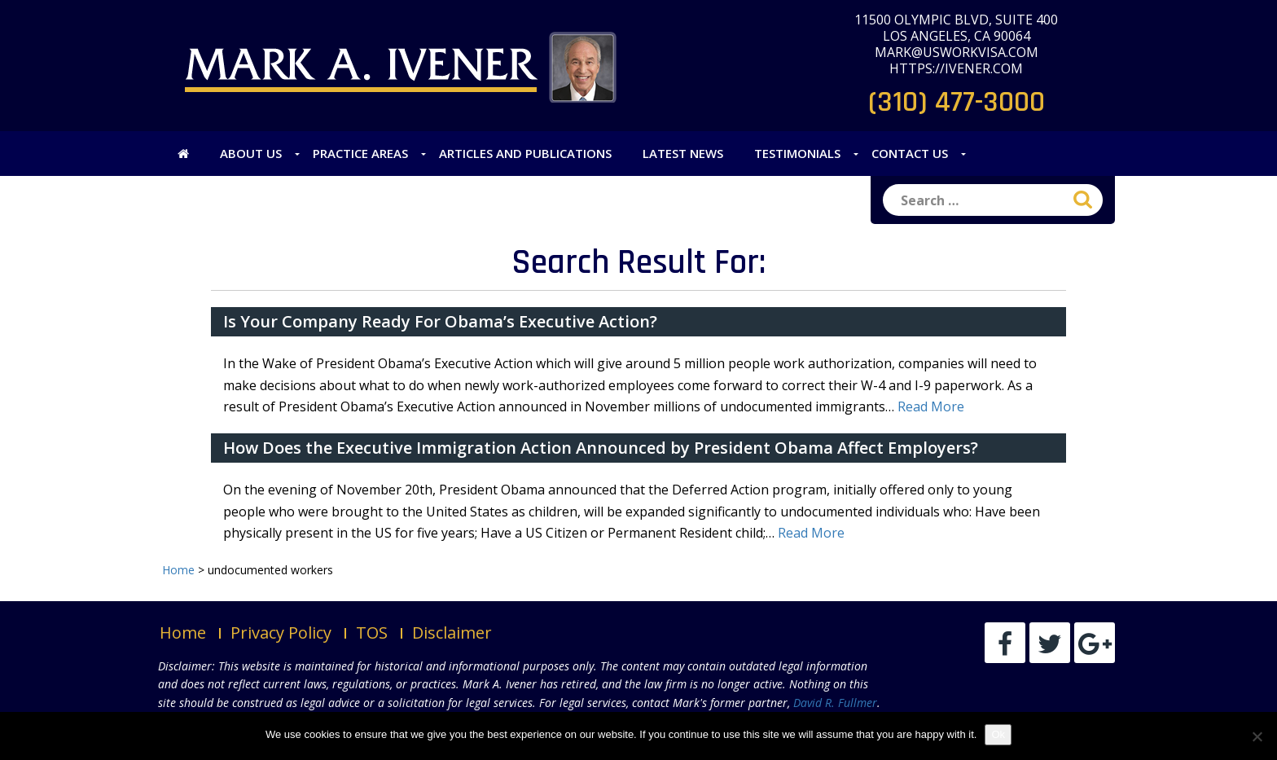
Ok (998, 734)
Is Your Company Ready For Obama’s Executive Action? (440, 321)
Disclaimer (452, 633)
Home (183, 633)
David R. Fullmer (835, 702)
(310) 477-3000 (956, 102)
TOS (372, 633)
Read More (930, 406)
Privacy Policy (280, 633)
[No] (1256, 736)
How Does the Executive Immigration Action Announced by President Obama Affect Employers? (600, 448)
